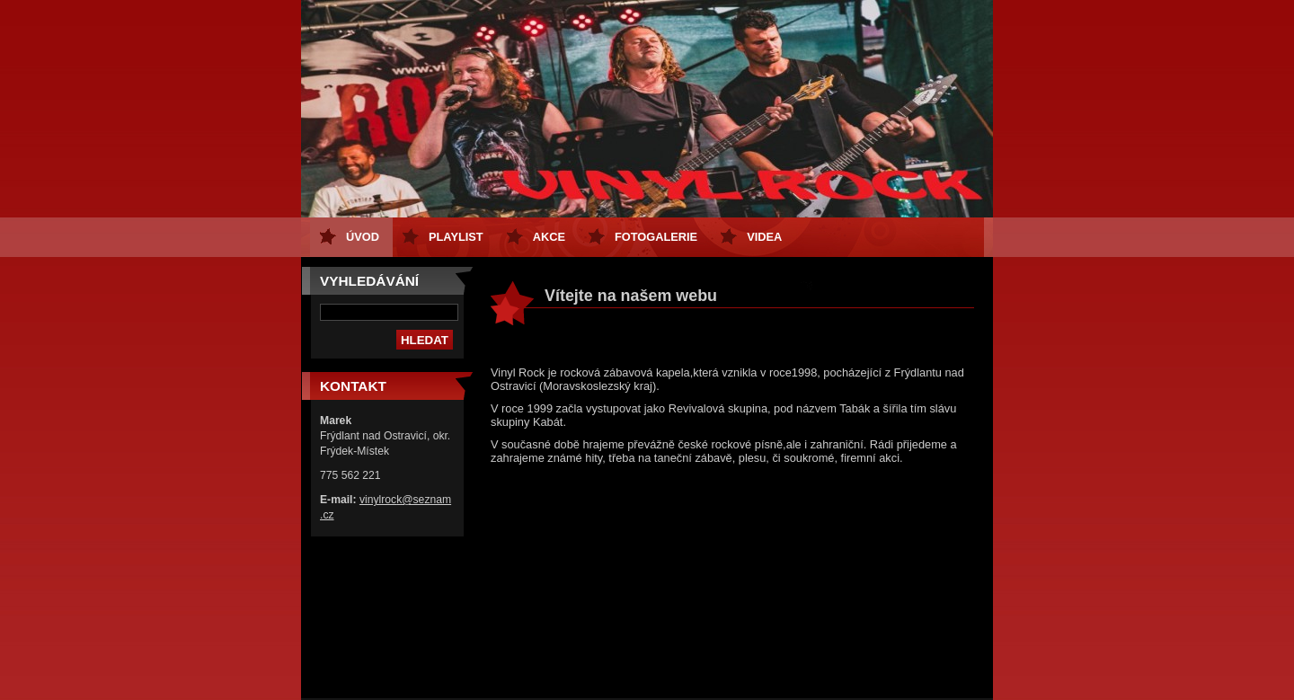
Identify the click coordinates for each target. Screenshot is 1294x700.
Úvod (362, 237)
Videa (764, 237)
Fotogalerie (656, 237)
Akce (549, 237)
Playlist (456, 237)
